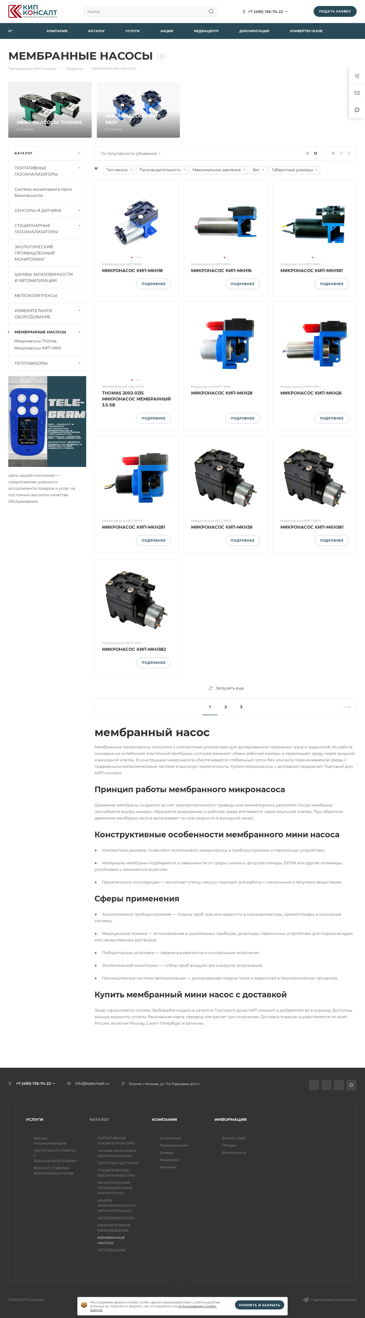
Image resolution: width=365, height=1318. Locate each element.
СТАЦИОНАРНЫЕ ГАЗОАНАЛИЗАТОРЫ (48, 228)
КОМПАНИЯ (164, 1119)
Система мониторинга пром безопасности (43, 192)
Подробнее (153, 284)
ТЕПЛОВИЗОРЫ (48, 363)
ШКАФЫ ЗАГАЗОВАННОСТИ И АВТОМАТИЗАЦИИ (44, 277)
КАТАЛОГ (99, 1119)
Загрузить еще (226, 688)
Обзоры (229, 1145)
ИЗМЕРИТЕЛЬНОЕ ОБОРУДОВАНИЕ (48, 313)
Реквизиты (169, 1160)
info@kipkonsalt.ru (92, 1083)
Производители (174, 1145)
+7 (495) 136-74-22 (265, 11)
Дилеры (167, 1152)
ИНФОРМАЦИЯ (230, 1119)
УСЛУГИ (34, 1119)
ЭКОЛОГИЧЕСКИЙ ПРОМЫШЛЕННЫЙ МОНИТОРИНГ (35, 253)
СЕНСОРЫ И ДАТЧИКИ (48, 210)
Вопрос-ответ (234, 1138)
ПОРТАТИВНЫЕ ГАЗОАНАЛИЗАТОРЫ (48, 171)
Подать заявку (335, 11)
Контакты (168, 1167)
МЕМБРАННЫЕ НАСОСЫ (48, 331)
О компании (170, 1138)
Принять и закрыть (259, 1305)
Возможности (234, 1152)
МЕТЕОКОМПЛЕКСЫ (36, 295)
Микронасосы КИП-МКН (37, 348)
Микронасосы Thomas (35, 341)
